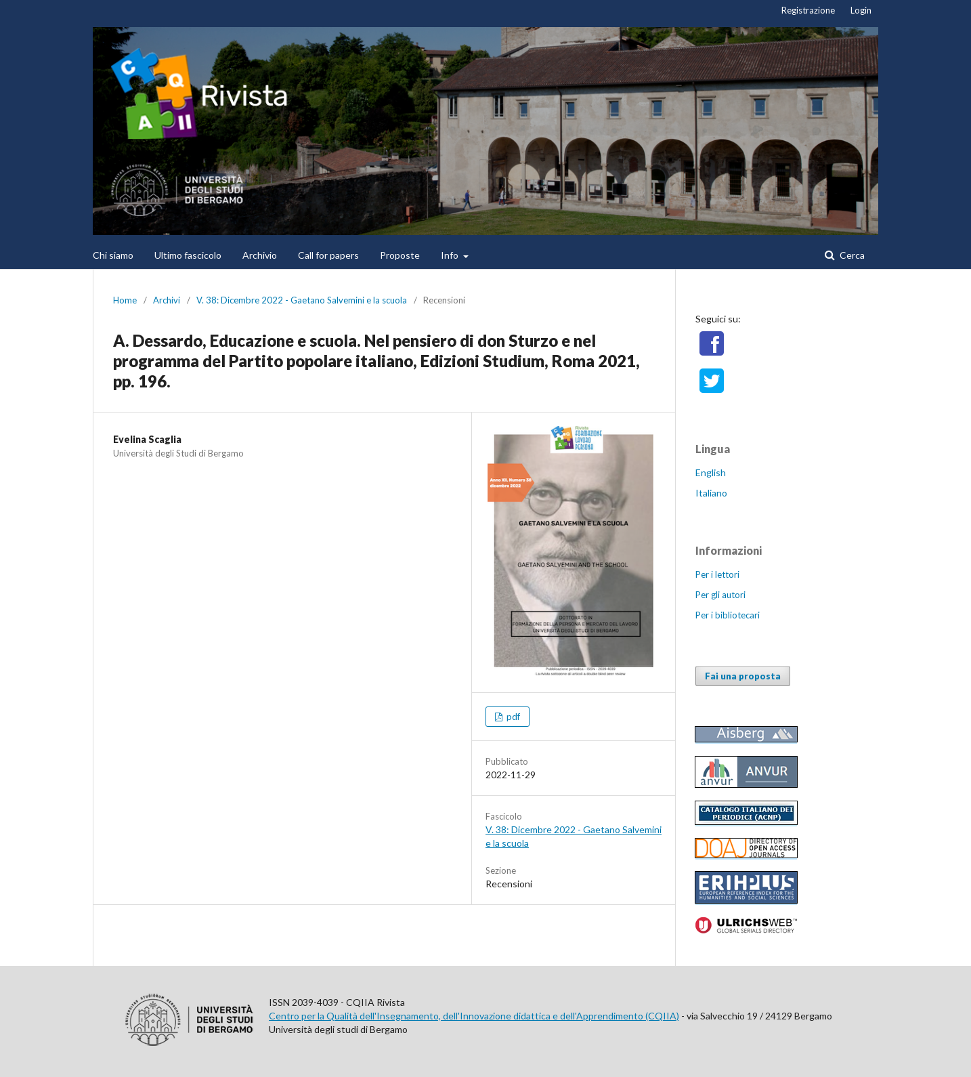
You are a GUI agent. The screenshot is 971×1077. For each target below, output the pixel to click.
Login (860, 10)
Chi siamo (113, 255)
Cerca (851, 255)
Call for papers (328, 255)
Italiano (711, 493)
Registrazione (808, 10)
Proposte (400, 255)
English (710, 472)
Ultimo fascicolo (187, 255)
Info (450, 255)
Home (125, 300)
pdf (512, 716)
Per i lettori (717, 574)
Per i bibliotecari (727, 615)
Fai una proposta (743, 676)
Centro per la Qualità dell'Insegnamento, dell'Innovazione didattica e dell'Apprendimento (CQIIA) (474, 1015)
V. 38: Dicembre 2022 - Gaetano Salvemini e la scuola (301, 300)
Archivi (166, 300)
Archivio (259, 255)
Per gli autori (720, 594)
